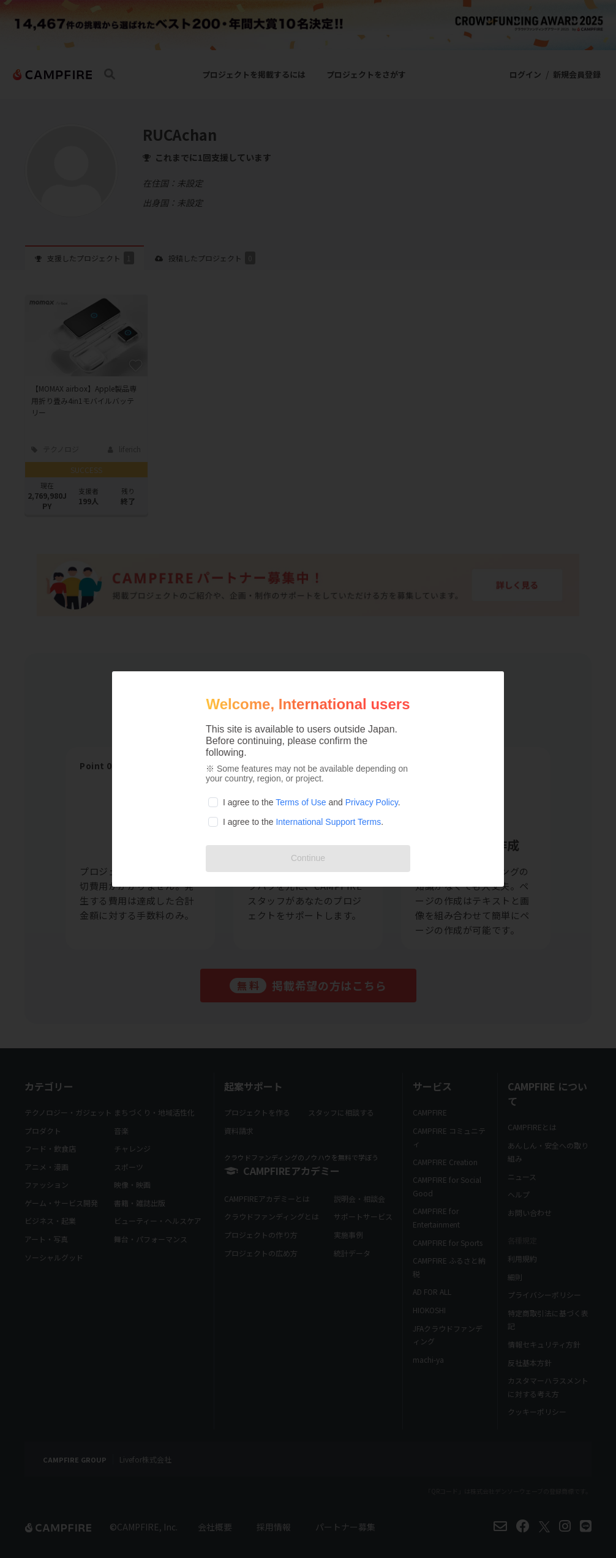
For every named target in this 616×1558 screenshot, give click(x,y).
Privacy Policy (371, 802)
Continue (308, 858)
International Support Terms (328, 822)
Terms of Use (301, 802)
